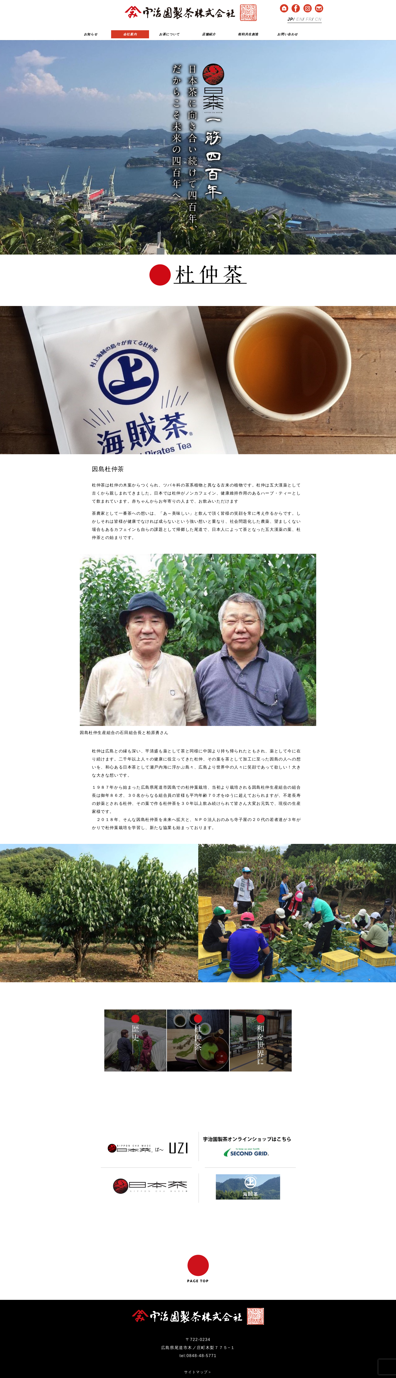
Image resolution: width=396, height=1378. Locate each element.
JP (290, 19)
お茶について (169, 34)
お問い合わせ (287, 34)
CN (318, 19)
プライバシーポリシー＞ (198, 1354)
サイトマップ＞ (198, 1346)
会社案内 (130, 34)
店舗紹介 (209, 34)
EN (299, 19)
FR (309, 19)
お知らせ (90, 34)
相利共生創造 (248, 34)
